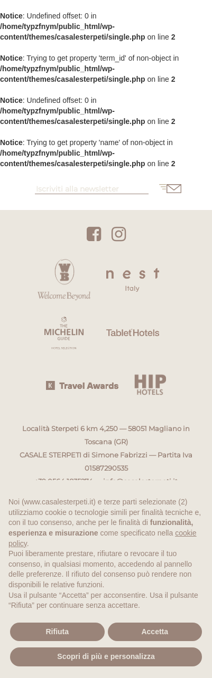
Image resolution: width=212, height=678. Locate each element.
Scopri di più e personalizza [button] (105, 656)
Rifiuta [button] (57, 631)
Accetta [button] (154, 631)
